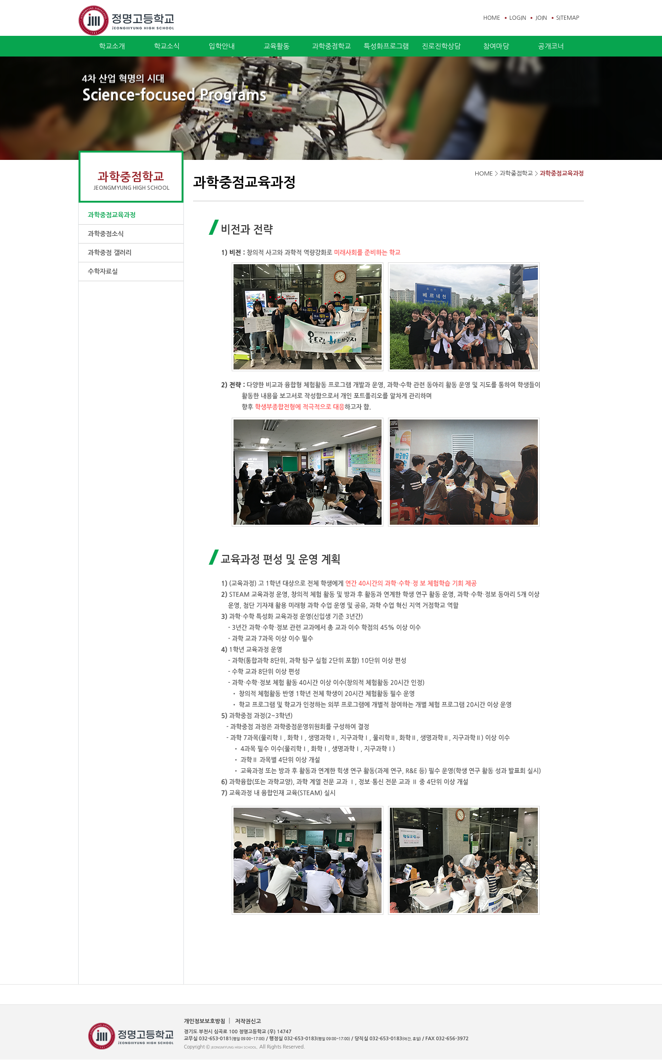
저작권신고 (248, 1021)
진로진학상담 (441, 46)
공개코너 (551, 46)
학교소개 (112, 46)
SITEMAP (567, 18)
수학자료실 (103, 271)
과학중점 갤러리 (109, 252)
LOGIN (517, 18)
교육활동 (276, 46)
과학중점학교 (331, 46)
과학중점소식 (106, 234)
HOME (491, 18)
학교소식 (167, 46)
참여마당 (496, 46)
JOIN (541, 18)
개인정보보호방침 (204, 1021)
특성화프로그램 (386, 46)
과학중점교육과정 (112, 215)
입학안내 (221, 46)
